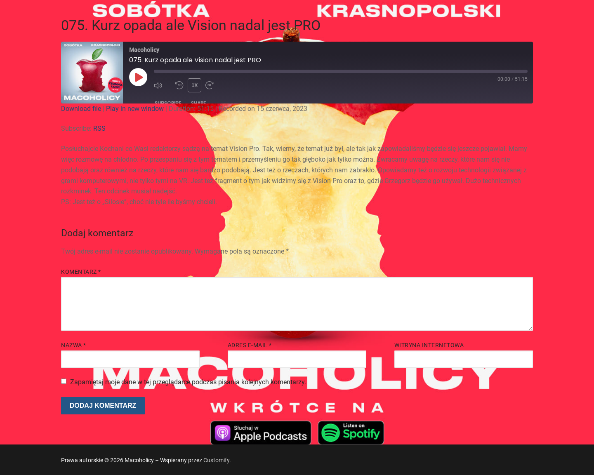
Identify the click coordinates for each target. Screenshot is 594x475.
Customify (216, 460)
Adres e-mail (250, 345)
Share (198, 103)
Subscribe (168, 103)
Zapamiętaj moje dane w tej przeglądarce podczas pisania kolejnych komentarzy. (188, 382)
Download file (81, 109)
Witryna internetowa (429, 345)
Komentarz (81, 271)
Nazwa (73, 345)
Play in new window (135, 109)
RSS (99, 128)
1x (195, 85)
